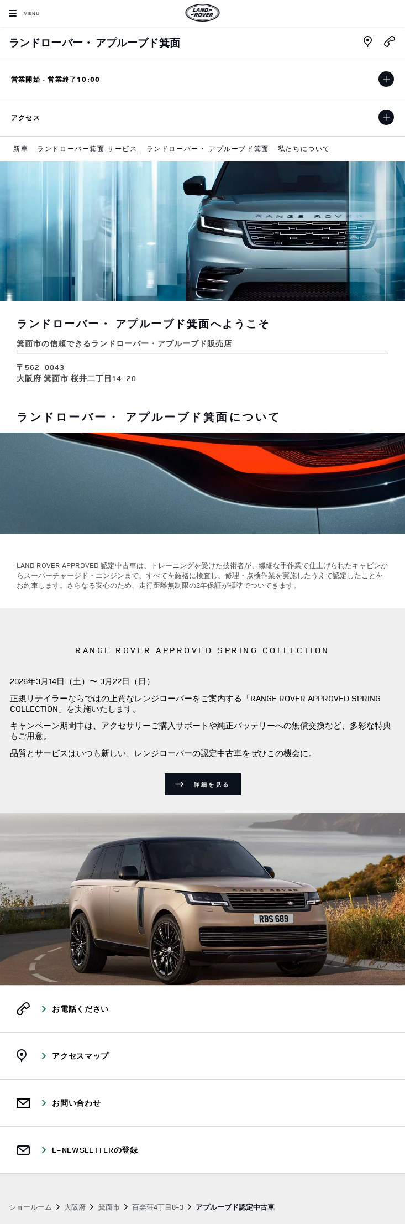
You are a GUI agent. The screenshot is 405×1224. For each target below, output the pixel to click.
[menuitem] (21, 149)
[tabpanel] (202, 520)
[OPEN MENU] (24, 13)
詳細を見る (212, 784)
